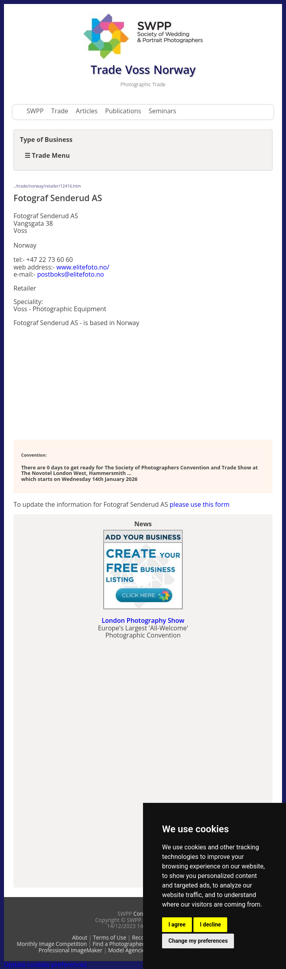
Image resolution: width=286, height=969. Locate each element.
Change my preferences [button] (198, 941)
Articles (87, 110)
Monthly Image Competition (52, 944)
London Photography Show (143, 620)
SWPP (35, 110)
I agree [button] (177, 924)
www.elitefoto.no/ (82, 267)
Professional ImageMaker (70, 950)
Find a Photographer (118, 944)
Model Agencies (127, 950)
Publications (123, 110)
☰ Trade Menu (47, 155)
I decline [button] (210, 924)
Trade (59, 110)
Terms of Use (109, 937)
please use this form (200, 504)
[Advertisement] (77, 382)
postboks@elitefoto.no (70, 274)
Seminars (162, 110)
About (79, 937)
